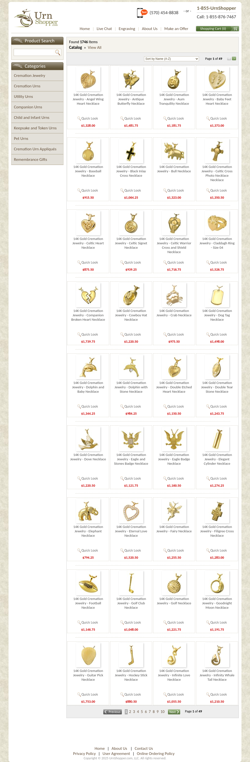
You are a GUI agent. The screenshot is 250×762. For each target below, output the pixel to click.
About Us (149, 28)
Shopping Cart (210, 28)
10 (163, 711)
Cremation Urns (27, 86)
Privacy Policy (84, 753)
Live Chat (104, 28)
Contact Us (144, 748)
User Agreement (116, 753)
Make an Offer (176, 28)
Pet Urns (21, 138)
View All (95, 47)
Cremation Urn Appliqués (35, 149)
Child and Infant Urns (31, 117)
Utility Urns (23, 96)
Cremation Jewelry (29, 75)
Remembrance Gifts (30, 159)
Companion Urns (28, 107)
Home (85, 28)
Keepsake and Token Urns (35, 128)
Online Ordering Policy (156, 753)
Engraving (127, 28)
